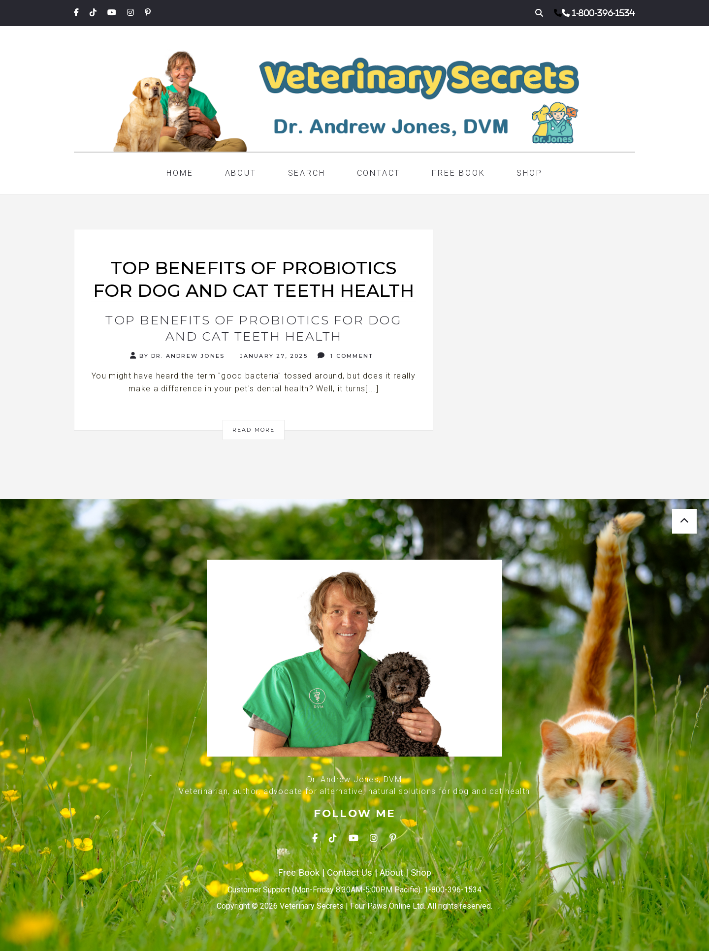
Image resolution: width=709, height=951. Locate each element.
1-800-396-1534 (603, 13)
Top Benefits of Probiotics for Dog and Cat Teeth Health (253, 328)
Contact (379, 173)
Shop (529, 173)
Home (179, 173)
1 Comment (345, 355)
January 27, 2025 (272, 355)
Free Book (458, 173)
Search (306, 173)
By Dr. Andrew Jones (177, 355)
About (241, 173)
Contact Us (349, 872)
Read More (253, 429)
